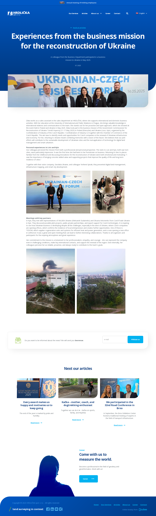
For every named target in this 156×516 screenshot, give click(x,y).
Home (96, 505)
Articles (85, 13)
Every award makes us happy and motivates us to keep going (36, 405)
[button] (95, 13)
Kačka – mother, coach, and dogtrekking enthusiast (78, 404)
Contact (117, 13)
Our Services (73, 13)
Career (107, 13)
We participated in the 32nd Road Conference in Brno (119, 405)
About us (126, 505)
